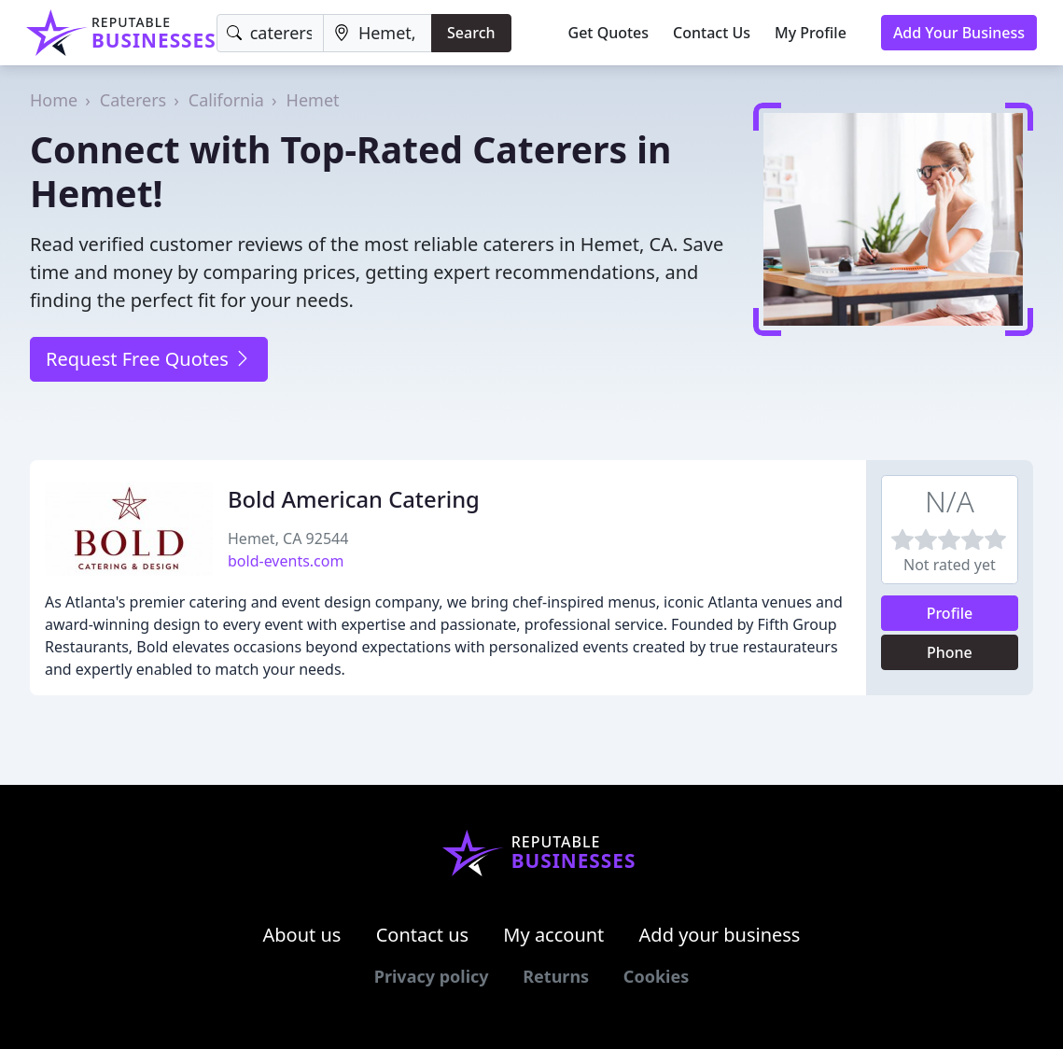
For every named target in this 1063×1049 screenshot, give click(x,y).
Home (53, 100)
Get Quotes (609, 32)
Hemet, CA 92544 (288, 538)
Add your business (720, 934)
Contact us (422, 934)
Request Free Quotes (149, 358)
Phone (949, 652)
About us (302, 934)
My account (553, 934)
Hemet (313, 100)
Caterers (133, 100)
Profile (950, 613)
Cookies (656, 976)
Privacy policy (431, 976)
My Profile (810, 32)
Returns (556, 976)
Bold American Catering (354, 499)
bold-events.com (285, 561)
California (226, 100)
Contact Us (711, 32)
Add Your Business (959, 32)
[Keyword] (270, 33)
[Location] (377, 33)
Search (471, 32)
